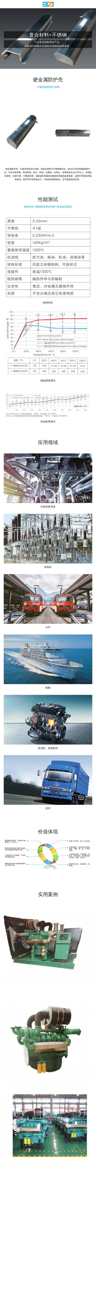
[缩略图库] (48, 481)
